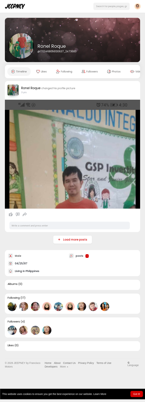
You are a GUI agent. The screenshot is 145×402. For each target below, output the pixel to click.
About (57, 363)
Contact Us (69, 363)
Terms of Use (103, 363)
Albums (13, 284)
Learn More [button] (99, 394)
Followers (14, 321)
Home (48, 363)
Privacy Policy (86, 363)
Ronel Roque (51, 46)
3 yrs (24, 92)
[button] (111, 6)
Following (14, 297)
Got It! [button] (136, 394)
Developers (51, 366)
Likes (11, 345)
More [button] (64, 366)
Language (133, 364)
